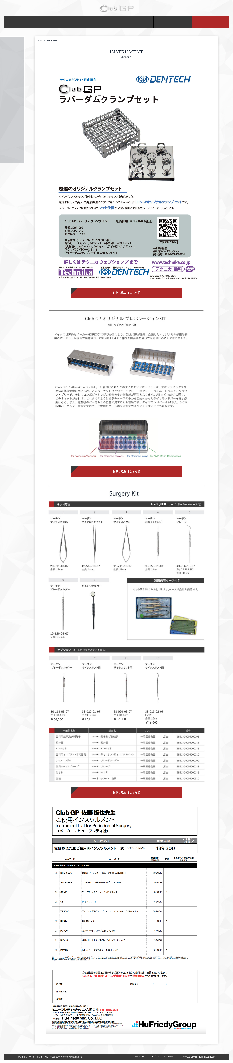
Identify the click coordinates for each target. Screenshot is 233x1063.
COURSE (12, 49)
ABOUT (23, 22)
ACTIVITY (97, 22)
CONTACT (172, 22)
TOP (40, 41)
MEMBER (60, 22)
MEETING (135, 22)
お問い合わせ (140, 1056)
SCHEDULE (12, 73)
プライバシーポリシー (163, 1056)
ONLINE (210, 22)
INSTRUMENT (12, 121)
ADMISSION (12, 97)
